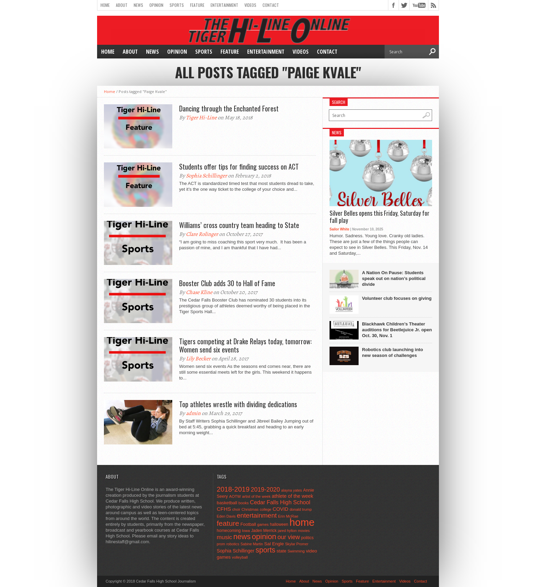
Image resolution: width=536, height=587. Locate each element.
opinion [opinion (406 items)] (264, 536)
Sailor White (339, 229)
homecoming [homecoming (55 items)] (229, 530)
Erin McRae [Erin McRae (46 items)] (288, 516)
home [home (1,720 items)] (302, 522)
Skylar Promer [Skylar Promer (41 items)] (296, 544)
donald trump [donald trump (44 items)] (301, 509)
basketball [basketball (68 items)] (227, 502)
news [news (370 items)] (242, 536)
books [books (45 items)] (244, 503)
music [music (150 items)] (224, 537)
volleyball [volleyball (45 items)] (240, 557)
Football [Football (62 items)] (248, 524)
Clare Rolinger (202, 234)
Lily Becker (198, 358)
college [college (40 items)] (265, 509)
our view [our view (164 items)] (289, 537)
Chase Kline (199, 292)
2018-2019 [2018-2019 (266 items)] (233, 489)
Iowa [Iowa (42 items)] (246, 531)
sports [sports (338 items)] (266, 550)
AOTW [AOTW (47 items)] (235, 496)
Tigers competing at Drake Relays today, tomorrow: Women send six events (245, 345)
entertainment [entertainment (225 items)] (257, 515)
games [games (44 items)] (263, 524)
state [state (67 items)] (281, 550)
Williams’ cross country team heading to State (239, 225)
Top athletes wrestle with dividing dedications (238, 404)
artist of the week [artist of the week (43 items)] (256, 496)
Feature (197, 5)
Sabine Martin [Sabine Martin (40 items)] (251, 544)
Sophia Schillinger (206, 175)
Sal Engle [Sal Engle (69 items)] (274, 543)
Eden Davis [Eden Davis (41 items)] (226, 516)
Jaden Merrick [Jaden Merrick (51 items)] (264, 530)
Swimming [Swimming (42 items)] (296, 551)
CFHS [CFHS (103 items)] (224, 509)
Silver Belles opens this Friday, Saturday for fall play (379, 217)
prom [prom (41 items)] (221, 544)
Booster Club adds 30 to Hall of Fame (227, 283)
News (138, 5)
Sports (177, 5)
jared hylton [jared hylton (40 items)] (287, 531)
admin (193, 413)
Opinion (156, 5)
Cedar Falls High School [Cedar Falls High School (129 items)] (280, 502)
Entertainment (224, 5)
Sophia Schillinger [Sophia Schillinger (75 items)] (235, 550)
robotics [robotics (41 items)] (232, 544)
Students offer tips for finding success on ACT (239, 166)
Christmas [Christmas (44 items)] (249, 509)
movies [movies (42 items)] (304, 531)
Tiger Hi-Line (201, 117)
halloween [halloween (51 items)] (279, 524)
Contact (271, 5)
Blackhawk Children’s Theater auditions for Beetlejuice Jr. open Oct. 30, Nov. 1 (397, 329)
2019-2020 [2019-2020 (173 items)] (265, 489)
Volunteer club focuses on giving (396, 298)
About (122, 5)
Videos (250, 5)
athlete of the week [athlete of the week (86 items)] (292, 496)
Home (105, 5)
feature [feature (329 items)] (228, 523)
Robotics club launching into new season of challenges (392, 352)
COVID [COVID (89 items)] (280, 509)
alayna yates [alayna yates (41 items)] (291, 490)
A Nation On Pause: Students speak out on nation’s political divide (394, 278)
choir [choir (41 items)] (236, 509)
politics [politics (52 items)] (307, 537)
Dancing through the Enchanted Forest (229, 108)
